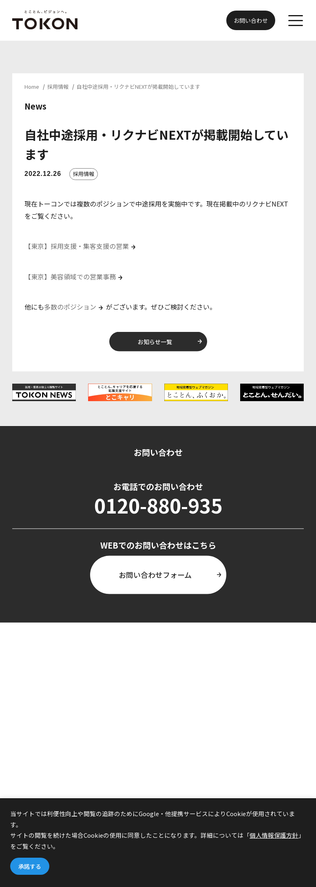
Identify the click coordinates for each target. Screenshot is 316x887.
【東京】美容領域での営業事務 (70, 276)
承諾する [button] (29, 866)
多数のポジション (70, 307)
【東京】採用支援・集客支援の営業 (76, 246)
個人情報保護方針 (274, 835)
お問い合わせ (251, 20)
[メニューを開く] (295, 20)
